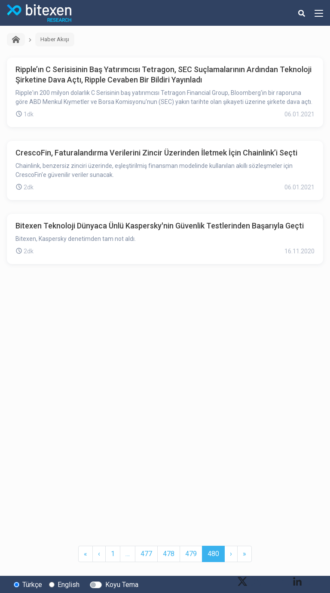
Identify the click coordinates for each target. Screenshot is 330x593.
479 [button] (191, 554)
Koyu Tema (121, 585)
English (68, 585)
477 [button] (146, 554)
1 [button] (113, 554)
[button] (85, 554)
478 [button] (168, 554)
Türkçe (32, 585)
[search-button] (302, 12)
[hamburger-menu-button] (319, 13)
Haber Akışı (54, 39)
